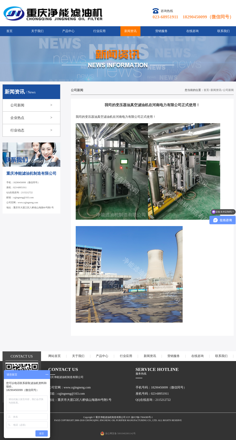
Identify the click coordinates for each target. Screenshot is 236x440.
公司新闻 (228, 90)
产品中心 (68, 31)
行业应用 (99, 31)
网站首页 (54, 356)
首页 (9, 31)
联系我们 (223, 31)
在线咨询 (192, 31)
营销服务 (161, 31)
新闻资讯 (130, 31)
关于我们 (37, 31)
